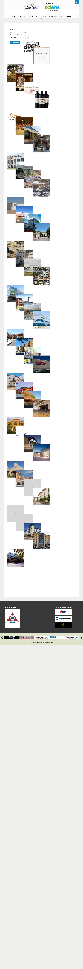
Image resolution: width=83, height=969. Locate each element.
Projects (30, 16)
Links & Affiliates (52, 16)
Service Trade (67, 16)
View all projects (15, 42)
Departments (22, 16)
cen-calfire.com (34, 927)
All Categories (14, 37)
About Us (14, 16)
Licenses (43, 16)
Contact (37, 16)
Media (60, 16)
